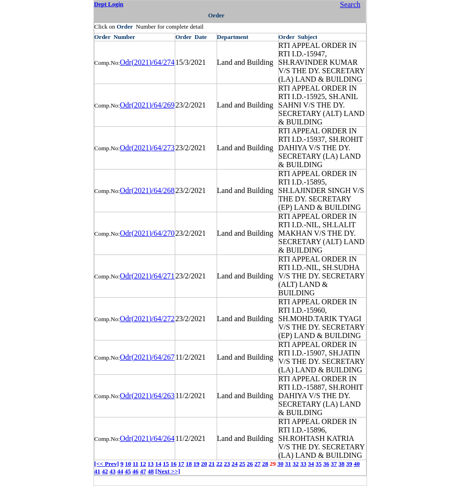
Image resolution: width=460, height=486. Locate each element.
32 (296, 463)
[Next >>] (168, 471)
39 (349, 463)
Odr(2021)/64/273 (147, 148)
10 (128, 463)
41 (97, 471)
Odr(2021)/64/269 (147, 105)
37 (334, 463)
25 (242, 463)
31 (288, 463)
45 (128, 471)
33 (303, 463)
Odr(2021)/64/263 (147, 396)
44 (120, 471)
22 (219, 463)
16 (174, 463)
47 (143, 471)
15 (166, 463)
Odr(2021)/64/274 (147, 62)
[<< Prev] (106, 463)
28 (265, 463)
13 (151, 463)
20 (204, 463)
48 (151, 471)
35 (319, 463)
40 (357, 463)
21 (212, 463)
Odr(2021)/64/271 (147, 276)
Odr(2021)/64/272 (147, 319)
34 (311, 463)
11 (135, 463)
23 (227, 463)
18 (189, 463)
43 (112, 471)
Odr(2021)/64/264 (147, 438)
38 (341, 463)
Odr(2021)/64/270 (147, 233)
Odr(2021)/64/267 (147, 357)
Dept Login (108, 4)
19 (197, 463)
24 (235, 463)
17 (181, 463)
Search (350, 4)
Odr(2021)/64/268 (147, 190)
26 (250, 463)
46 (136, 471)
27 (258, 463)
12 (143, 463)
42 (105, 471)
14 (158, 463)
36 (326, 463)
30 (280, 463)
